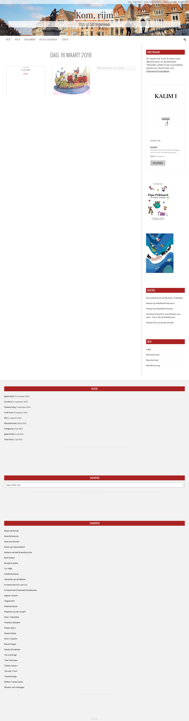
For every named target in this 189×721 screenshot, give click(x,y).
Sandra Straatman (12, 649)
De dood (8, 401)
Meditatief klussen (164, 308)
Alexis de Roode (11, 530)
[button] (158, 201)
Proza (17, 39)
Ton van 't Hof (10, 671)
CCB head (94, 719)
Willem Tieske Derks (13, 681)
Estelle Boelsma (11, 574)
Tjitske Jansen (10, 665)
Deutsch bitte (149, 2)
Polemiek (173, 2)
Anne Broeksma (11, 536)
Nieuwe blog (10, 407)
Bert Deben (9, 557)
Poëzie (8, 39)
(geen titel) (9, 396)
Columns (158, 2)
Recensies (181, 2)
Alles (130, 2)
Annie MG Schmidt (106, 68)
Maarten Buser (11, 606)
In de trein (8, 412)
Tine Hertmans (11, 660)
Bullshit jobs (169, 317)
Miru (114, 68)
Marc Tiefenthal (11, 617)
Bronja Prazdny (11, 563)
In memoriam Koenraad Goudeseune (20, 590)
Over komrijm (29, 39)
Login (148, 349)
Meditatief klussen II (165, 303)
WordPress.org (153, 365)
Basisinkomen (10, 423)
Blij (5, 417)
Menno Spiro (10, 628)
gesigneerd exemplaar (157, 71)
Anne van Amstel (11, 541)
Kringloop (8, 428)
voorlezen (120, 68)
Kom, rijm (94, 14)
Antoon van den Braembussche (18, 552)
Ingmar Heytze (11, 595)
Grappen (166, 2)
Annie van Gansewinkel (14, 547)
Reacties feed (152, 360)
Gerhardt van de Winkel (14, 579)
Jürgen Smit (9, 601)
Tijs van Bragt (10, 654)
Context (65, 39)
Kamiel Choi (151, 322)
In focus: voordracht (48, 39)
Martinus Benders (12, 622)
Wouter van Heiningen (14, 687)
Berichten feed (152, 354)
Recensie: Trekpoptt (173, 297)
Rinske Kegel (10, 644)
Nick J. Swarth (10, 638)
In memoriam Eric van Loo (15, 584)
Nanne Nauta (10, 633)
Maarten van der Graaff (14, 611)
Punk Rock (9, 439)
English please (138, 2)
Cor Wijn (8, 568)
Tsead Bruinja (10, 676)
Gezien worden (167, 322)
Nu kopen (158, 163)
